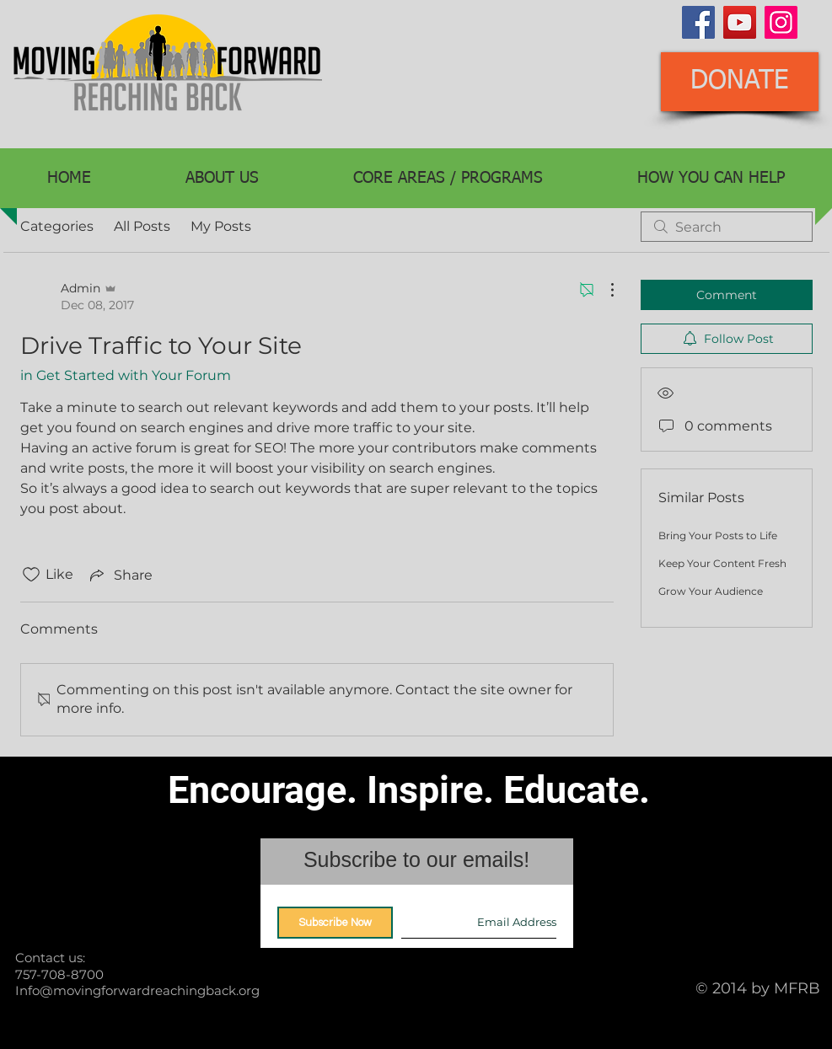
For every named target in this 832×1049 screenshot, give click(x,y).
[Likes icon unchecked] (31, 575)
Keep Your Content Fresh (722, 563)
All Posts (142, 226)
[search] (727, 226)
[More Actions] (603, 290)
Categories (57, 226)
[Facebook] (698, 22)
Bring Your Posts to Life (717, 535)
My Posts (221, 226)
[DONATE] (740, 81)
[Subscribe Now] (335, 923)
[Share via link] (120, 575)
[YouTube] (739, 22)
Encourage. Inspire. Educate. (409, 790)
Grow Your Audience (710, 591)
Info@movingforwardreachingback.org (137, 990)
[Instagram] (781, 22)
